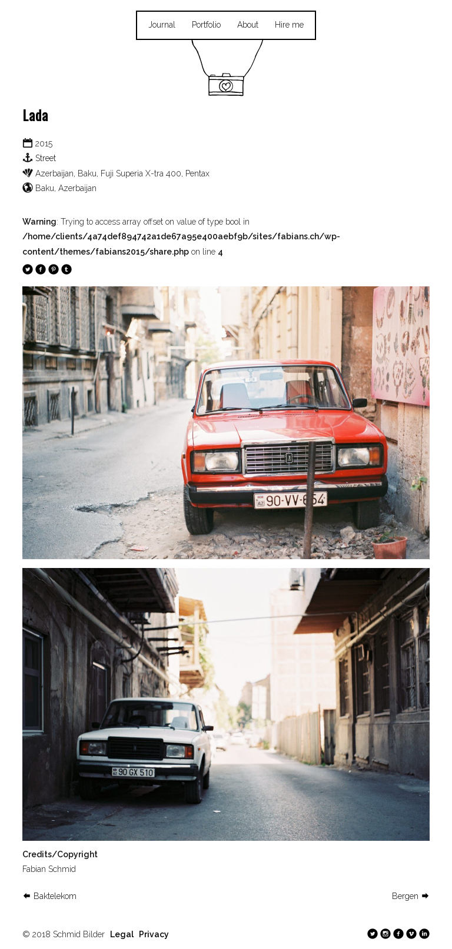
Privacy (154, 934)
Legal (122, 934)
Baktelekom (49, 896)
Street (45, 158)
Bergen (411, 896)
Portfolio (206, 24)
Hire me (289, 24)
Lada (35, 114)
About (247, 24)
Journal (161, 24)
